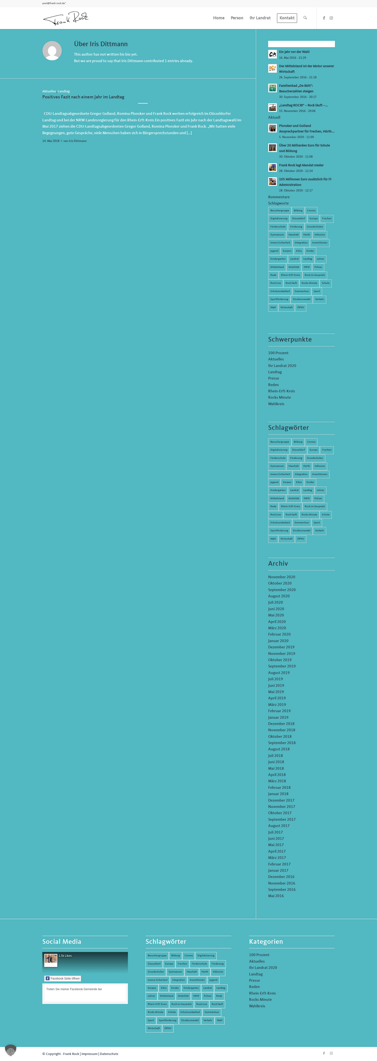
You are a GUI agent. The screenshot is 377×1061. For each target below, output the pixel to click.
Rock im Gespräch (315, 275)
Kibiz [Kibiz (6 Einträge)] (299, 482)
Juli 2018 (275, 756)
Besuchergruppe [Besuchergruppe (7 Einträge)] (279, 442)
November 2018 (281, 730)
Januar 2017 (278, 871)
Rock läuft (291, 283)
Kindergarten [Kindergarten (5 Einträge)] (278, 490)
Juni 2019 (276, 686)
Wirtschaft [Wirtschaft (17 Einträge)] (287, 539)
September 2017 (282, 820)
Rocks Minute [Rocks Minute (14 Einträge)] (309, 514)
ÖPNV (300, 307)
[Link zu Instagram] (331, 18)
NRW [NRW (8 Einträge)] (307, 498)
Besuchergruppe (279, 210)
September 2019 (282, 666)
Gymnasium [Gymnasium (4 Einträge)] (277, 466)
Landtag (64, 91)
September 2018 (282, 743)
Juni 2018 (276, 762)
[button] (10, 1050)
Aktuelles (49, 91)
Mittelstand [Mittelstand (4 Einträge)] (277, 498)
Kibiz (299, 251)
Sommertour (302, 291)
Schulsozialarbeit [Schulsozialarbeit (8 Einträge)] (280, 522)
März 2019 (277, 705)
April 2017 (277, 852)
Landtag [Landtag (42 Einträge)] (307, 490)
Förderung (296, 227)
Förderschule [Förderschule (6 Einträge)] (278, 458)
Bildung (298, 210)
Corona (311, 210)
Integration (301, 242)
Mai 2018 (276, 769)
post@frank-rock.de (53, 3)
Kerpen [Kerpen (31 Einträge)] (287, 482)
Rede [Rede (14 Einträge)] (273, 506)
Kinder (310, 251)
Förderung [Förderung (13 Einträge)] (296, 458)
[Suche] (305, 18)
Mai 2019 (276, 692)
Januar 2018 (278, 794)
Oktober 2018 (280, 737)
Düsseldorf (298, 218)
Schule (326, 283)
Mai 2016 (276, 896)
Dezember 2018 (281, 724)
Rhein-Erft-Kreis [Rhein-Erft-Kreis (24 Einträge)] (290, 506)
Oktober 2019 (280, 660)
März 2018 (277, 781)
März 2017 (277, 858)
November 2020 (281, 577)
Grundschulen (315, 227)
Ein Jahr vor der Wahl (294, 52)
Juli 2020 (275, 603)
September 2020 (282, 590)
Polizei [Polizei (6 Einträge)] (318, 498)
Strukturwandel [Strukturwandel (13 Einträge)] (301, 530)
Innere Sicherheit (280, 242)
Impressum (89, 1054)
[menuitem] (219, 18)
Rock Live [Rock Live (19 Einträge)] (275, 514)
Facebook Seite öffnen (63, 978)
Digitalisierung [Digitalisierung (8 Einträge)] (279, 450)
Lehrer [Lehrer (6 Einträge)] (320, 490)
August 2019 (279, 673)
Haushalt (293, 235)
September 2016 (282, 890)
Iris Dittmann (78, 141)
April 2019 (277, 698)
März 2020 (277, 628)
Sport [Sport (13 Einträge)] (317, 522)
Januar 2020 (278, 641)
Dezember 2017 (281, 801)
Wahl (273, 307)
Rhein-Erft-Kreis (290, 275)
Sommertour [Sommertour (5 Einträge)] (302, 522)
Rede (273, 275)
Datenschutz (109, 1054)
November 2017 (281, 807)
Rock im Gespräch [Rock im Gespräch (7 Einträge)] (315, 506)
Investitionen (319, 242)
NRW (307, 267)
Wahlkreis (276, 404)
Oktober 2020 (280, 583)
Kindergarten (278, 259)
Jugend (274, 251)
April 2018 (277, 775)
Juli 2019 (275, 679)
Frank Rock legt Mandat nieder (301, 165)
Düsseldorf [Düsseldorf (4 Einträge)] (298, 450)
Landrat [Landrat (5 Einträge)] (294, 490)
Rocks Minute (309, 283)
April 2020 (277, 622)
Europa (314, 218)
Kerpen (287, 251)
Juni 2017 (276, 839)
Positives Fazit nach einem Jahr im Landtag (83, 97)
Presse (273, 378)
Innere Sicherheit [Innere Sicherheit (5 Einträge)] (280, 474)
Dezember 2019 (281, 647)
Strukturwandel (301, 299)
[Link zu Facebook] (324, 18)
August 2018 (279, 749)
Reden (273, 385)
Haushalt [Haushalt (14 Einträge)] (293, 466)
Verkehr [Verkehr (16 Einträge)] (319, 530)
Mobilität (293, 267)
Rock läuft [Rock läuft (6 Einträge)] (291, 514)
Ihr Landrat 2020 (282, 366)
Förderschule (278, 227)
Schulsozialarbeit (280, 291)
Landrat (294, 259)
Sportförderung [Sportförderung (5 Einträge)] (279, 530)
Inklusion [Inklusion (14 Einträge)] (320, 466)
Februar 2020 (279, 635)
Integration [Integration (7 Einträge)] (301, 474)
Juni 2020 (276, 609)
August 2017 (279, 826)
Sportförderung (279, 299)
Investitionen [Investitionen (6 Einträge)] (319, 474)
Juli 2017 (275, 832)
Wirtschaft (287, 307)
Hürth (306, 235)
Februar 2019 (279, 711)
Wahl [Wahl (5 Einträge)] (273, 539)
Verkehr (319, 299)
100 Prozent (278, 353)
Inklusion (320, 235)
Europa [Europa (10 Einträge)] (314, 450)
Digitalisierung (279, 218)
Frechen (327, 218)
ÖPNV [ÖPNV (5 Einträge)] (300, 539)
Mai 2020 (276, 615)
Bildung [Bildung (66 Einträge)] (298, 442)
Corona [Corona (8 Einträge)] (311, 442)
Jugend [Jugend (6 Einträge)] (274, 482)
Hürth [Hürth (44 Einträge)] (306, 466)
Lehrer (320, 259)
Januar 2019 (278, 718)
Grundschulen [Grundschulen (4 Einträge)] (315, 458)
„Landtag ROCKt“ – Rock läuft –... (303, 105)
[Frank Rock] (66, 18)
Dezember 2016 (281, 877)
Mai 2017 (276, 845)
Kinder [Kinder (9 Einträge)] (310, 482)
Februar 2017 (279, 864)
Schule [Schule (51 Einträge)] (326, 514)
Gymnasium (277, 235)
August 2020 (279, 596)
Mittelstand (277, 267)
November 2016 (281, 883)
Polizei (318, 267)
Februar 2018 (279, 788)
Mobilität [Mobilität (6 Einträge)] (293, 498)
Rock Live (275, 283)
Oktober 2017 (280, 813)
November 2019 (281, 654)
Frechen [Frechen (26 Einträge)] (327, 450)
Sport (317, 291)
